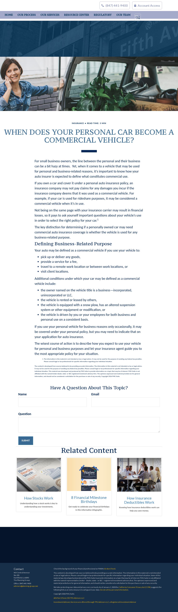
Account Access (147, 5)
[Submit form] (25, 440)
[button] (26, 15)
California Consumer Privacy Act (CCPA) (135, 587)
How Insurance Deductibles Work (139, 500)
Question (24, 414)
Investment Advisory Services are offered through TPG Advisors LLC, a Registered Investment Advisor (95, 602)
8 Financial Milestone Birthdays (89, 499)
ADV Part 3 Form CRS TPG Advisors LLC (69, 598)
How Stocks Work (38, 498)
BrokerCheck (110, 569)
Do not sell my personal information (114, 590)
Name (22, 394)
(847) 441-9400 (115, 5)
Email (95, 394)
